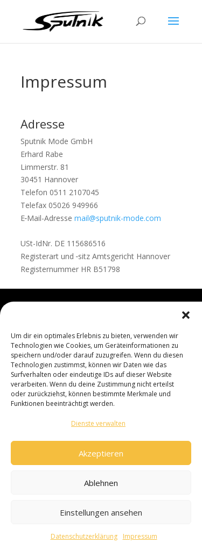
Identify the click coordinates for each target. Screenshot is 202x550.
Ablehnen (101, 486)
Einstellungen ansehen (101, 515)
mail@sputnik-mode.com (117, 218)
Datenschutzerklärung (84, 540)
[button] (185, 318)
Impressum (140, 540)
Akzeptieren (101, 456)
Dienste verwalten (98, 427)
